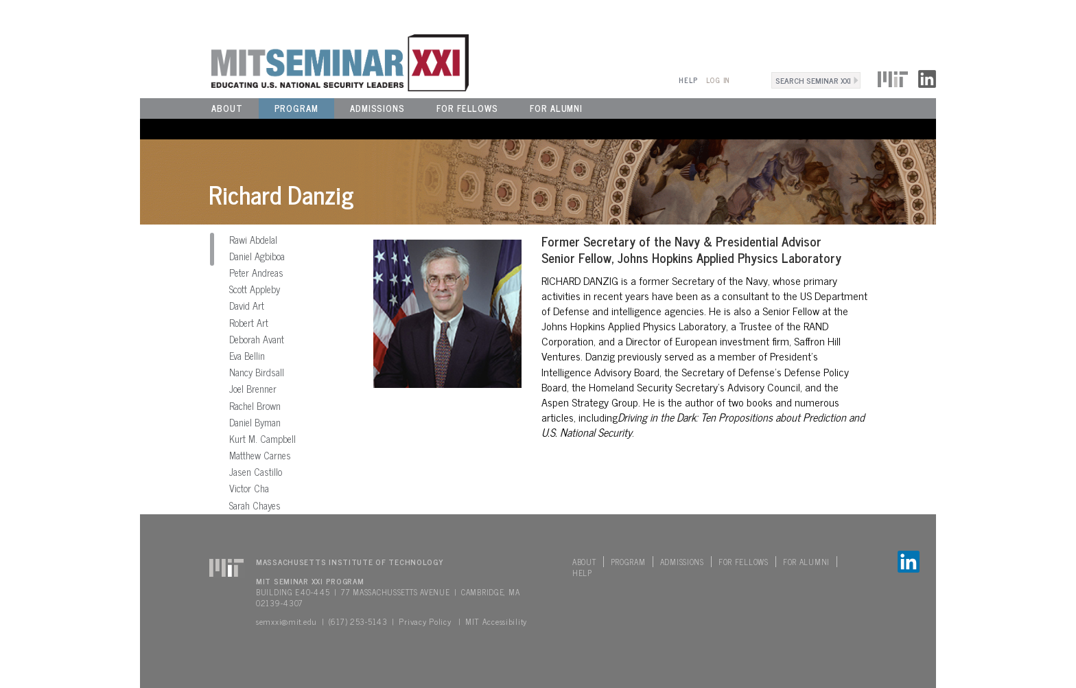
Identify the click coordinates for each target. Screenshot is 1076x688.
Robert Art (248, 322)
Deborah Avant (256, 339)
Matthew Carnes (260, 455)
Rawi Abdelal (253, 239)
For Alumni (556, 108)
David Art (246, 305)
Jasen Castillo (255, 471)
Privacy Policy (425, 621)
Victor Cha (249, 488)
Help (688, 80)
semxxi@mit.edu (286, 621)
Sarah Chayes (255, 505)
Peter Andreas (256, 272)
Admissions (377, 108)
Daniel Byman (255, 422)
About (227, 108)
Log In (718, 80)
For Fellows (467, 108)
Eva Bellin (247, 355)
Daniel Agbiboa (257, 256)
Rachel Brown (255, 406)
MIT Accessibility (496, 621)
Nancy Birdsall (256, 372)
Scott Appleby (254, 289)
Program (296, 108)
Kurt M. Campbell (262, 439)
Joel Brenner (253, 388)
